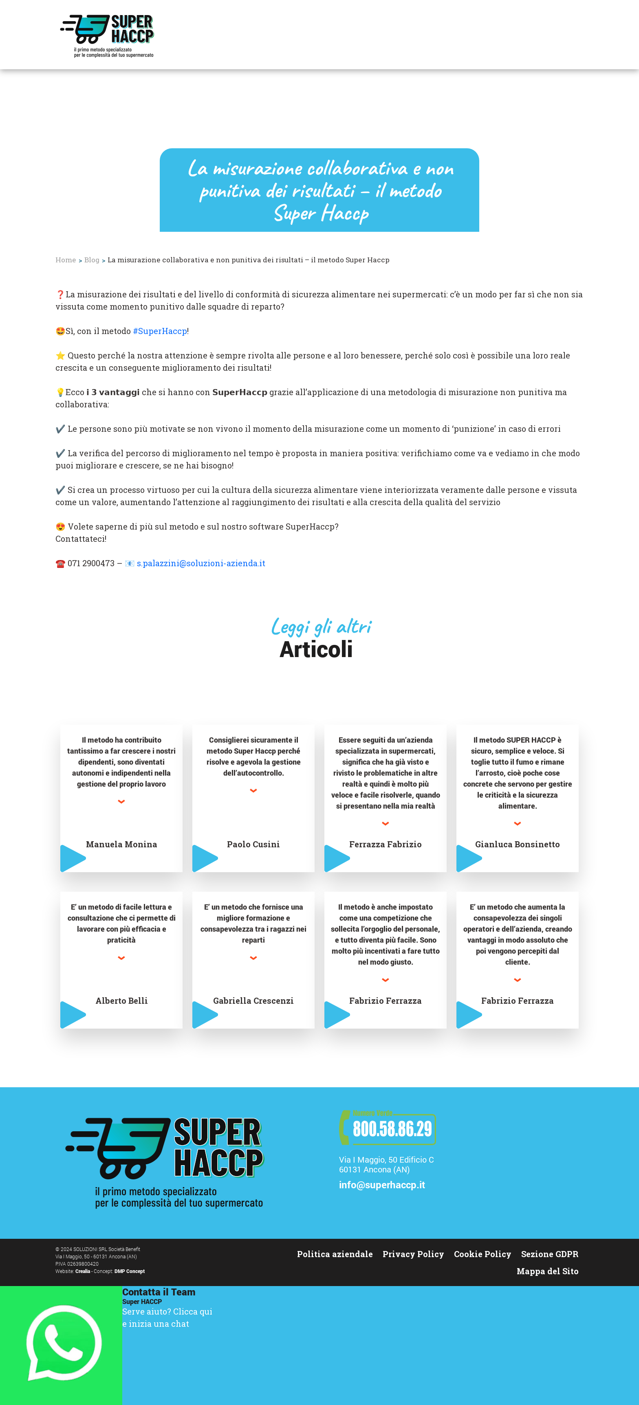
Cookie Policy (482, 1254)
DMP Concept (130, 1271)
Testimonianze (384, 40)
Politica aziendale (335, 1254)
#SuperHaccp (160, 330)
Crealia (83, 1271)
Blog (465, 40)
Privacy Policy (413, 1254)
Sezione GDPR (550, 1254)
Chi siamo (505, 40)
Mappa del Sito (548, 1271)
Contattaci (557, 40)
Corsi (435, 40)
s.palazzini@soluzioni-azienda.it (201, 563)
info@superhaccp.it (382, 1185)
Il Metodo (323, 40)
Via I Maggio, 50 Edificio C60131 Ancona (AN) (386, 1164)
